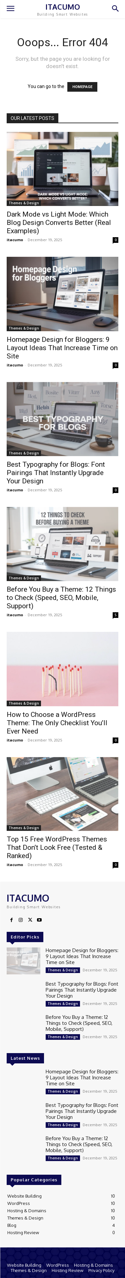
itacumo (15, 239)
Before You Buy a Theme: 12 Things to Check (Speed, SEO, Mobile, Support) (61, 597)
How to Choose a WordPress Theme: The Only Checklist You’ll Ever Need (57, 723)
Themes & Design (24, 203)
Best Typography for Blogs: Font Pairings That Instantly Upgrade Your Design (56, 472)
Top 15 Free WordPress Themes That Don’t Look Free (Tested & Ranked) (57, 847)
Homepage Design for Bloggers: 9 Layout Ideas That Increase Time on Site (62, 348)
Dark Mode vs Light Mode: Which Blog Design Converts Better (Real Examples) (59, 222)
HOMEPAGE (82, 87)
